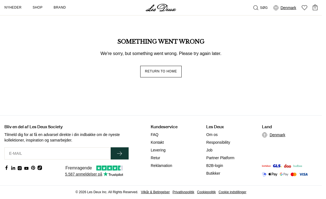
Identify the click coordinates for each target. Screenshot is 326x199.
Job (209, 150)
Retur (155, 158)
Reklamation (161, 165)
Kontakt (157, 142)
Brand (60, 7)
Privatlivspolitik (183, 192)
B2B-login (214, 165)
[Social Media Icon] (6, 168)
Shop (38, 7)
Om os (212, 134)
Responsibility (218, 142)
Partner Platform (220, 158)
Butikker (213, 173)
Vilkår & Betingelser (155, 192)
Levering (158, 150)
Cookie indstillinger (233, 192)
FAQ (154, 134)
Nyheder (13, 7)
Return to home (161, 71)
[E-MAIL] (57, 153)
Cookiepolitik (206, 192)
